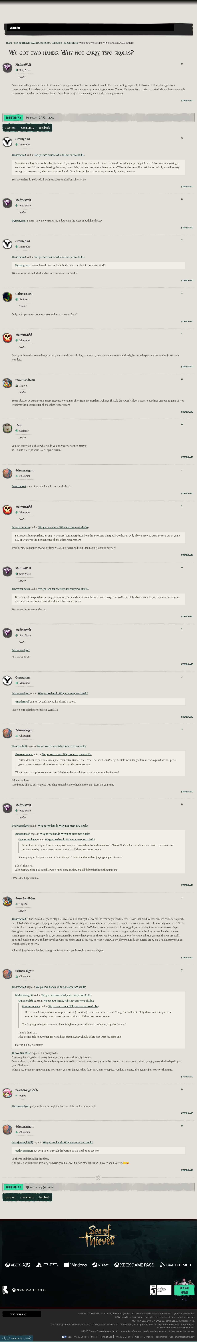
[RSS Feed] (4, 43)
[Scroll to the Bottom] (29, 1338)
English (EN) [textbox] (18, 1314)
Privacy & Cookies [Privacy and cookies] (124, 1336)
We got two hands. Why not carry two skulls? (59, 155)
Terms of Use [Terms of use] (105, 1336)
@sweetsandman (21, 527)
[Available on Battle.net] (175, 1265)
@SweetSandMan (21, 1053)
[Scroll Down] (25, 1338)
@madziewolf (19, 155)
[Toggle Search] (14, 33)
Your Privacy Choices (78, 1336)
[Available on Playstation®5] (47, 1265)
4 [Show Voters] (182, 293)
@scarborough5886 (22, 1142)
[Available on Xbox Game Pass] (134, 1265)
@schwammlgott (21, 650)
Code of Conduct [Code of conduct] (144, 1336)
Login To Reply (13, 118)
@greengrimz (19, 220)
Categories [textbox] (15, 28)
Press (94, 1336)
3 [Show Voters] (182, 138)
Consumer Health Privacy (182, 1336)
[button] (90, 27)
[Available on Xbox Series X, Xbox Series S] (17, 1265)
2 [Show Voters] (182, 240)
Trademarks (161, 1336)
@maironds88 (19, 746)
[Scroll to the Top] (4, 1338)
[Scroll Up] (8, 1338)
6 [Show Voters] (182, 379)
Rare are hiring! (184, 1290)
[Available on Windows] (75, 1265)
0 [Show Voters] (182, 64)
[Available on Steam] (100, 1265)
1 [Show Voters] (182, 334)
